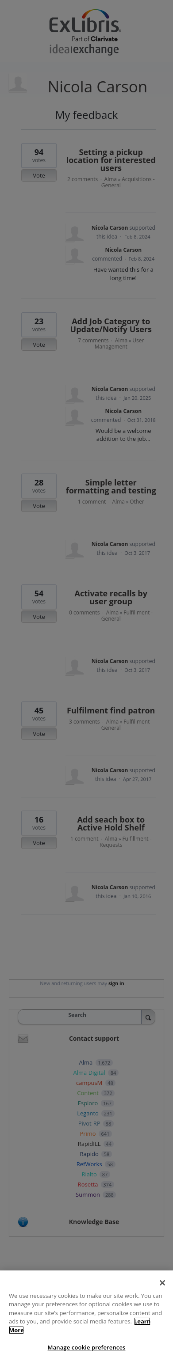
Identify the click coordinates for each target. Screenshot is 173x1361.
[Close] (162, 1283)
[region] (86, 1315)
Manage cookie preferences (87, 1347)
